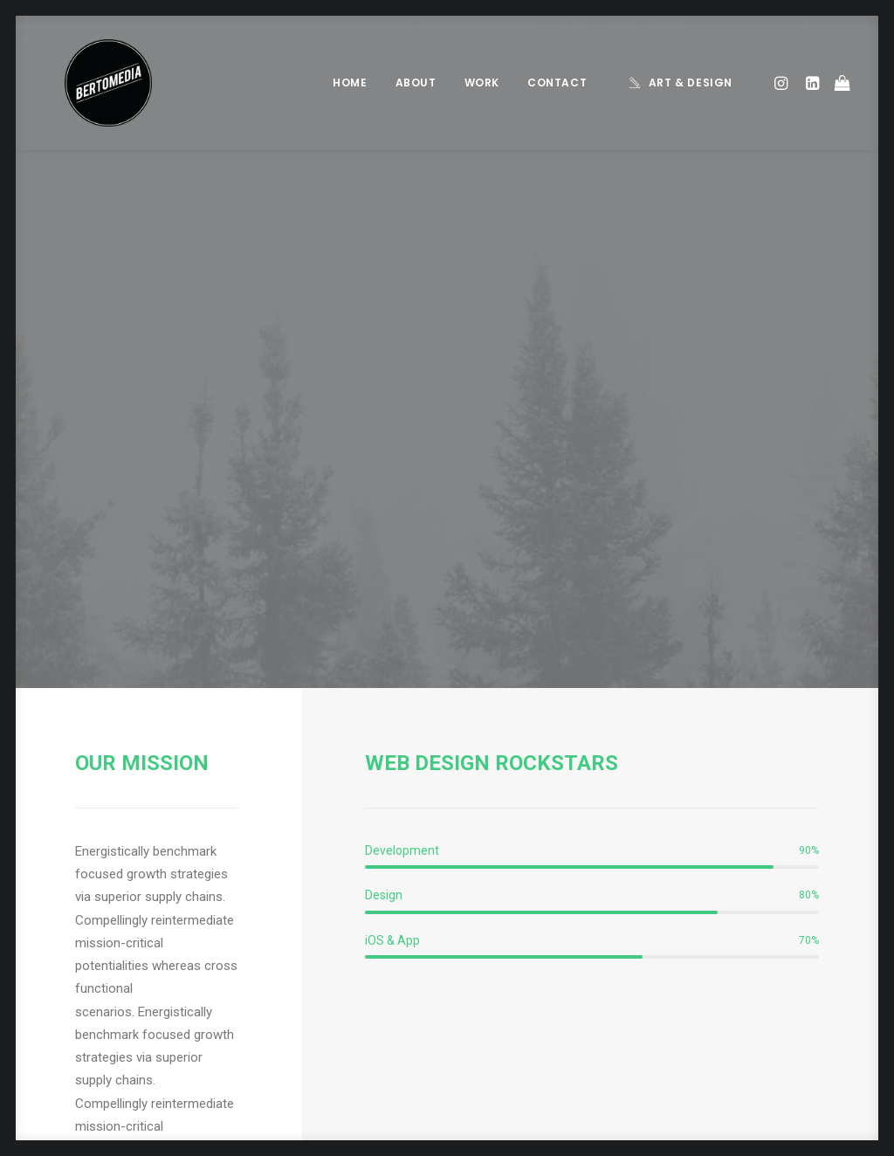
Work (481, 82)
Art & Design (690, 82)
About (416, 82)
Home (350, 82)
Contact (557, 82)
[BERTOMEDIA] (87, 83)
